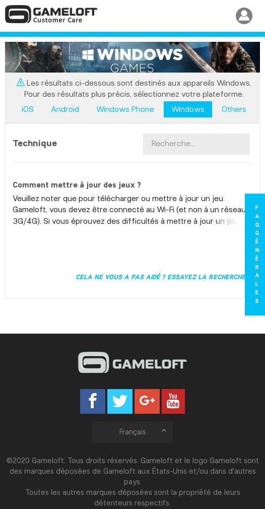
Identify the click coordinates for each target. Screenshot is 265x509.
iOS (28, 109)
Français (143, 431)
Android (65, 109)
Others (234, 109)
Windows (188, 109)
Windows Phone (125, 109)
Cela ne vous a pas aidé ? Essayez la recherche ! (162, 277)
